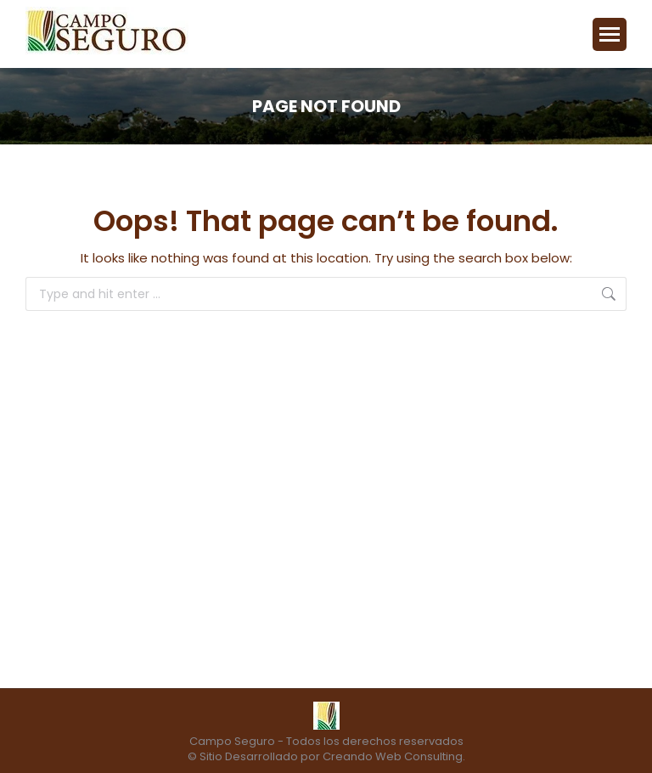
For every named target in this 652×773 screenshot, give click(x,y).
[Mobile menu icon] (610, 34)
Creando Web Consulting (393, 756)
